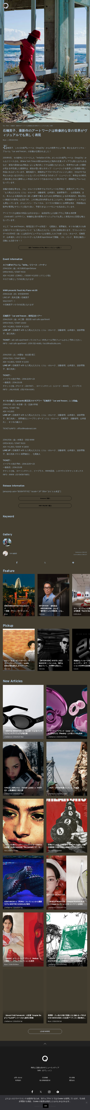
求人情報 (72, 1077)
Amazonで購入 (45, 498)
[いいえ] (86, 1102)
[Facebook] (32, 1091)
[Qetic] (45, 1058)
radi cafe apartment (17, 343)
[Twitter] (41, 1091)
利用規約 (18, 1080)
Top (4, 125)
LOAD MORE (45, 1031)
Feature (9, 571)
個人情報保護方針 (45, 1080)
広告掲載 (45, 1077)
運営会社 (72, 1080)
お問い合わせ (18, 1077)
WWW (11, 474)
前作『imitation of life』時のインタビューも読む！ (45, 247)
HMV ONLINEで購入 (45, 505)
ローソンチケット (44, 386)
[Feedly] (57, 1091)
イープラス (77, 386)
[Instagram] (49, 1091)
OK (45, 1106)
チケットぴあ (8, 386)
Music (7, 125)
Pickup (8, 626)
